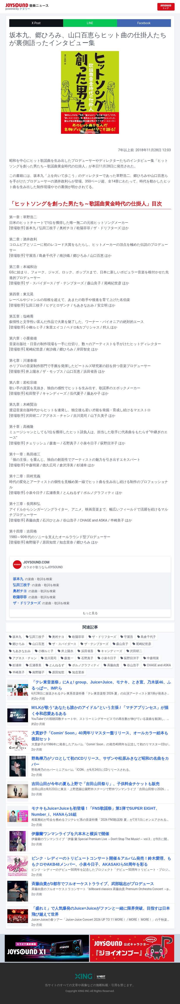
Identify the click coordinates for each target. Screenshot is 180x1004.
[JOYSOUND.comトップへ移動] (166, 7)
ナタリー (25, 8)
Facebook (143, 23)
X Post (36, 23)
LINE (90, 23)
